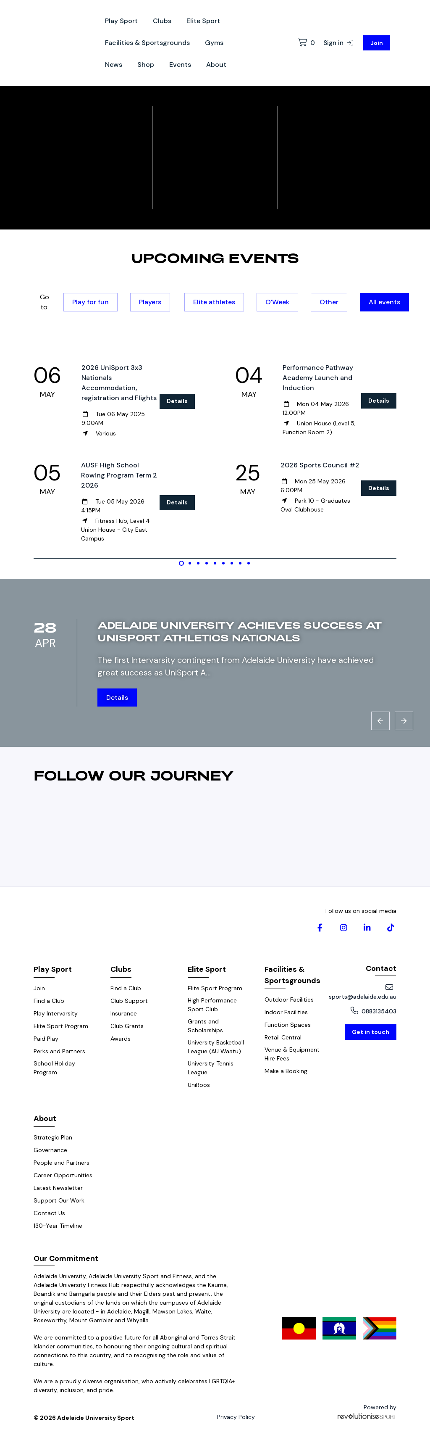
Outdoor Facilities (289, 999)
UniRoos (199, 1085)
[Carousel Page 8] (240, 563)
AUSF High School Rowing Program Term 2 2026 (119, 475)
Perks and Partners (59, 1051)
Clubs (162, 20)
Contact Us (49, 1213)
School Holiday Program (54, 1068)
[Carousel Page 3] (198, 563)
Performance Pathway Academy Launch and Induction (318, 377)
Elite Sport (203, 20)
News (113, 64)
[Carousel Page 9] (248, 563)
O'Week (277, 302)
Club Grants (127, 1026)
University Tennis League (210, 1068)
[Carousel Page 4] (206, 563)
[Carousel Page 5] (215, 563)
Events (180, 64)
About (216, 64)
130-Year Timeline (58, 1225)
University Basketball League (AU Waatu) (216, 1047)
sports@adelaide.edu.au (362, 992)
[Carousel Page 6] (223, 563)
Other (329, 302)
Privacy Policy (236, 1417)
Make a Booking (286, 1071)
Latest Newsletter (58, 1188)
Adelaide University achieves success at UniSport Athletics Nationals (239, 631)
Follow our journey (134, 775)
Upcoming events (215, 258)
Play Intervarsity (56, 1013)
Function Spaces (288, 1025)
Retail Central (283, 1037)
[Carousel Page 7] (231, 563)
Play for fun (90, 302)
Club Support (129, 1001)
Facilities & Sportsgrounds (147, 42)
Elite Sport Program (61, 1026)
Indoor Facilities (286, 1012)
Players (150, 302)
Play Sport (121, 20)
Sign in (338, 43)
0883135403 (373, 1011)
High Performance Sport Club (212, 1005)
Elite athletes (214, 302)
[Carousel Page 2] (189, 563)
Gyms (214, 42)
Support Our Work (59, 1200)
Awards (120, 1038)
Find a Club (49, 1001)
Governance (50, 1150)
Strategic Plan (53, 1137)
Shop (145, 64)
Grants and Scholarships (205, 1026)
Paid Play (46, 1038)
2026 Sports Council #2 (320, 465)
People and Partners (61, 1162)
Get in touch (370, 1032)
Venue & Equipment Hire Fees (292, 1054)
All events (384, 302)
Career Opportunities (63, 1175)
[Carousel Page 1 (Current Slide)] (181, 563)
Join (376, 43)
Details (177, 401)
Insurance (123, 1013)
